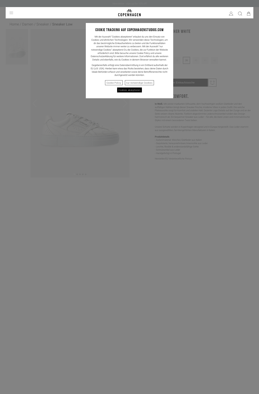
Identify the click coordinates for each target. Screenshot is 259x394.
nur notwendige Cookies (139, 82)
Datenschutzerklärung (102, 56)
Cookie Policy (114, 82)
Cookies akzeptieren (129, 90)
